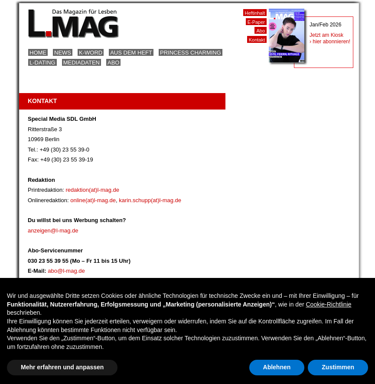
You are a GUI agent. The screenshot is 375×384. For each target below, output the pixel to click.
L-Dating (42, 62)
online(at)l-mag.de (93, 200)
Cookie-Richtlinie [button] (328, 304)
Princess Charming (190, 52)
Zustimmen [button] (338, 367)
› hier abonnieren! (330, 42)
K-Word (90, 52)
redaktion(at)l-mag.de (92, 190)
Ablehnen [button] (277, 367)
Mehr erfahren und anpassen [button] (62, 367)
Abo (113, 62)
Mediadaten (81, 62)
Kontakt (257, 39)
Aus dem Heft (131, 52)
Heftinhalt (255, 13)
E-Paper (256, 22)
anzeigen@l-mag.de (53, 230)
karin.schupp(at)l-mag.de (150, 200)
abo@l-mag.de (66, 271)
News (62, 52)
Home (37, 52)
